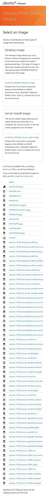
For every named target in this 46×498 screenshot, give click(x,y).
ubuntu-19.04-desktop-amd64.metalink (26, 265)
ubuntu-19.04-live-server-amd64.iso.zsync (27, 279)
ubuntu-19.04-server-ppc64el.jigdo (24, 427)
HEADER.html (15, 196)
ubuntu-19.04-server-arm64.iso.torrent (26, 381)
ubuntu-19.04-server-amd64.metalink (25, 367)
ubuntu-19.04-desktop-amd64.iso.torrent (27, 247)
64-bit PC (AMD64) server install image (22, 137)
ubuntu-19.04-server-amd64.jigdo (23, 353)
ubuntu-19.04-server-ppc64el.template (26, 446)
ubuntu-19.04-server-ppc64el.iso (23, 413)
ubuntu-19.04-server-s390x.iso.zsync (25, 460)
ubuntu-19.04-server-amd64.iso (22, 339)
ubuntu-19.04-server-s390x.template (25, 483)
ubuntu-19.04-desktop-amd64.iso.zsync (26, 251)
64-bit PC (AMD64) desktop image (19, 83)
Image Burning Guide (23, 176)
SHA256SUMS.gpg (17, 233)
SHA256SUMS (15, 228)
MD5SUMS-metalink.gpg (19, 210)
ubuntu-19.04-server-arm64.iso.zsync (25, 386)
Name (11, 182)
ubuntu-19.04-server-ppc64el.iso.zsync (25, 423)
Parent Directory (16, 187)
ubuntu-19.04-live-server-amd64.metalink (27, 293)
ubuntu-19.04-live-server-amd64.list (24, 284)
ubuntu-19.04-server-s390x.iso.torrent (25, 455)
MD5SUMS (13, 200)
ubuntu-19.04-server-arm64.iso (22, 376)
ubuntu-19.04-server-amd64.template (25, 372)
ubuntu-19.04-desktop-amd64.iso (23, 242)
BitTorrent (7, 169)
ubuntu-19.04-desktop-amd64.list (23, 256)
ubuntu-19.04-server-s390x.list (22, 469)
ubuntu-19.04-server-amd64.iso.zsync (25, 349)
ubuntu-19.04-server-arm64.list (22, 395)
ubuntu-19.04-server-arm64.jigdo (23, 390)
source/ (12, 238)
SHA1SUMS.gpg (15, 224)
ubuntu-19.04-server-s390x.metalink (25, 478)
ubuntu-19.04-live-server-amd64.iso (24, 270)
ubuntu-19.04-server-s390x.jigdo (23, 464)
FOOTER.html (15, 191)
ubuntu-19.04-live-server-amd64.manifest (27, 288)
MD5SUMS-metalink (17, 205)
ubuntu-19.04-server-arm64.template (25, 409)
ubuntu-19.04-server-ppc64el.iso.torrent (26, 418)
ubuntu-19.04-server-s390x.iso (22, 451)
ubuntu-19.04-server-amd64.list (23, 358)
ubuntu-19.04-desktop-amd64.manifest (26, 261)
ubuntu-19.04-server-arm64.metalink (25, 404)
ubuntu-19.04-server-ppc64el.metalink (25, 441)
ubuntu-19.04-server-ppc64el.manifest (26, 437)
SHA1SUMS (14, 219)
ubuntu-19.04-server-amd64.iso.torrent (26, 344)
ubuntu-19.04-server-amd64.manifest (25, 363)
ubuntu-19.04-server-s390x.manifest (25, 474)
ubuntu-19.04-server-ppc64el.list (23, 432)
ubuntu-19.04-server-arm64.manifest (25, 400)
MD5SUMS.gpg (15, 214)
